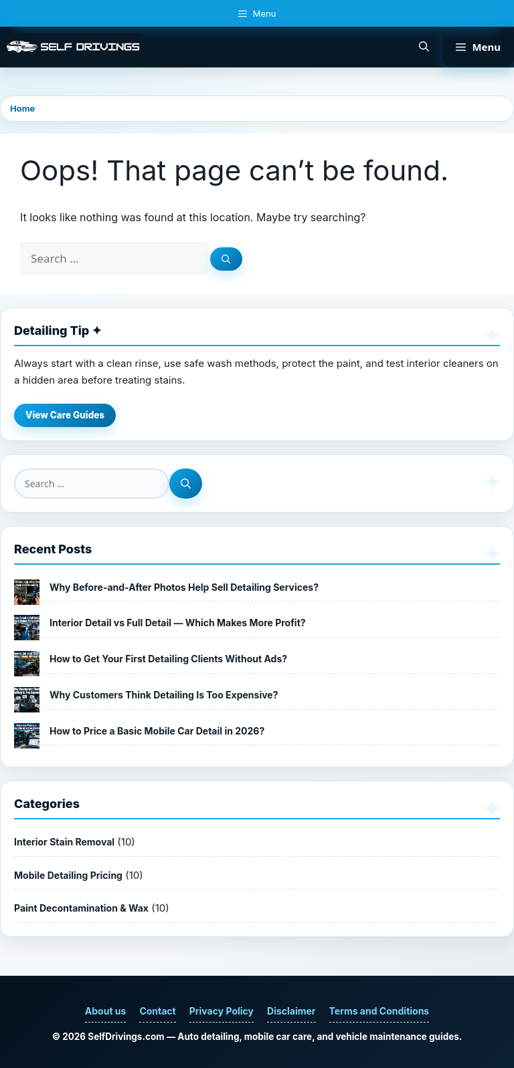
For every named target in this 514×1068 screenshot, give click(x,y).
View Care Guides (64, 415)
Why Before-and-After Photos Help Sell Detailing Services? (184, 587)
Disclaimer (291, 1011)
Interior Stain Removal (64, 841)
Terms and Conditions (379, 1011)
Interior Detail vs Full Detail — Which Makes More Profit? (178, 622)
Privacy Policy (221, 1011)
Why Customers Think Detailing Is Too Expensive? (164, 694)
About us (105, 1011)
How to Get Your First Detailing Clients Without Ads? (168, 658)
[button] (424, 47)
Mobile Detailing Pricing (68, 875)
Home (22, 108)
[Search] (226, 259)
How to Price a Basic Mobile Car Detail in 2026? (157, 731)
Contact (157, 1011)
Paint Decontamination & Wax (81, 908)
